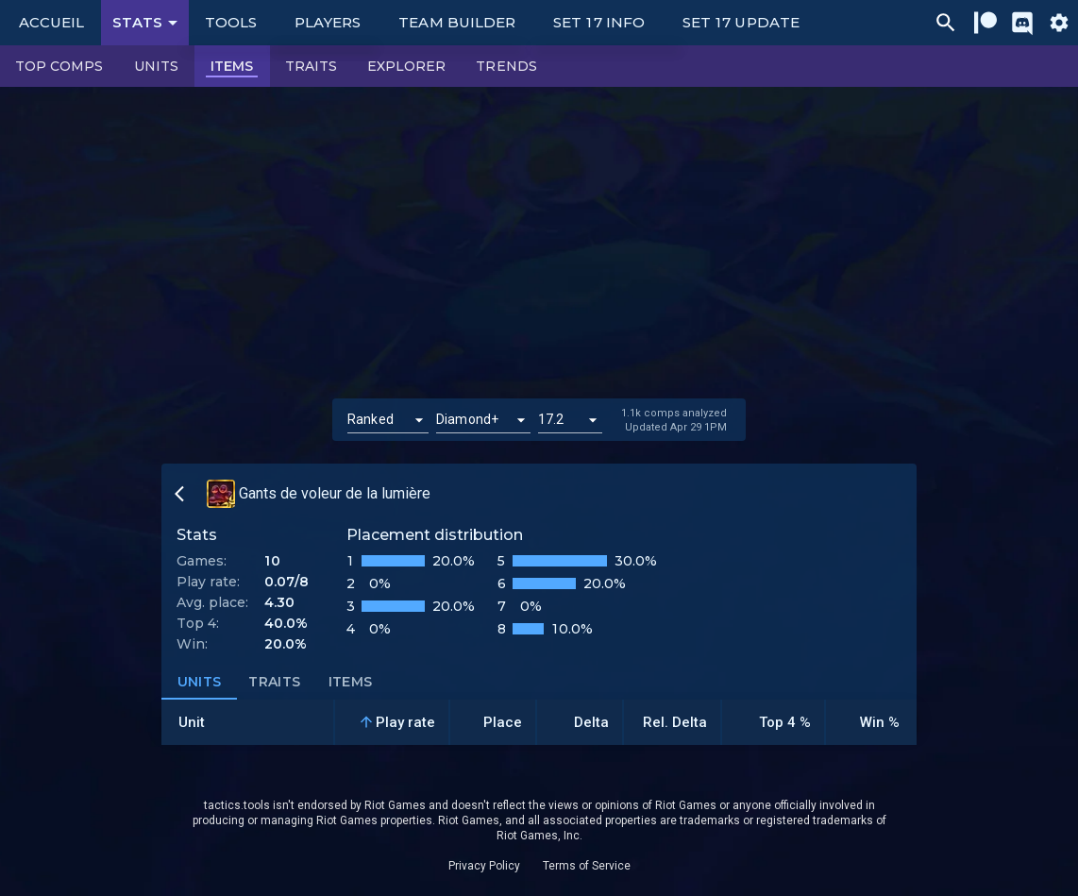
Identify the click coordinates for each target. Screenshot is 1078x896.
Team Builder (456, 22)
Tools (231, 22)
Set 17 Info (599, 22)
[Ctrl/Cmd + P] (946, 23)
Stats (148, 22)
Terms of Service (587, 865)
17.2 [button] (551, 419)
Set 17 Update (741, 22)
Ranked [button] (370, 419)
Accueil (52, 22)
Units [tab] (199, 683)
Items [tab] (350, 683)
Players (328, 22)
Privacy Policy (484, 865)
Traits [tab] (274, 683)
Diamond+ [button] (467, 419)
